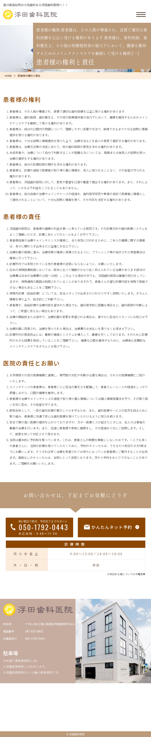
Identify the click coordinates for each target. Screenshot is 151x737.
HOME (8, 76)
